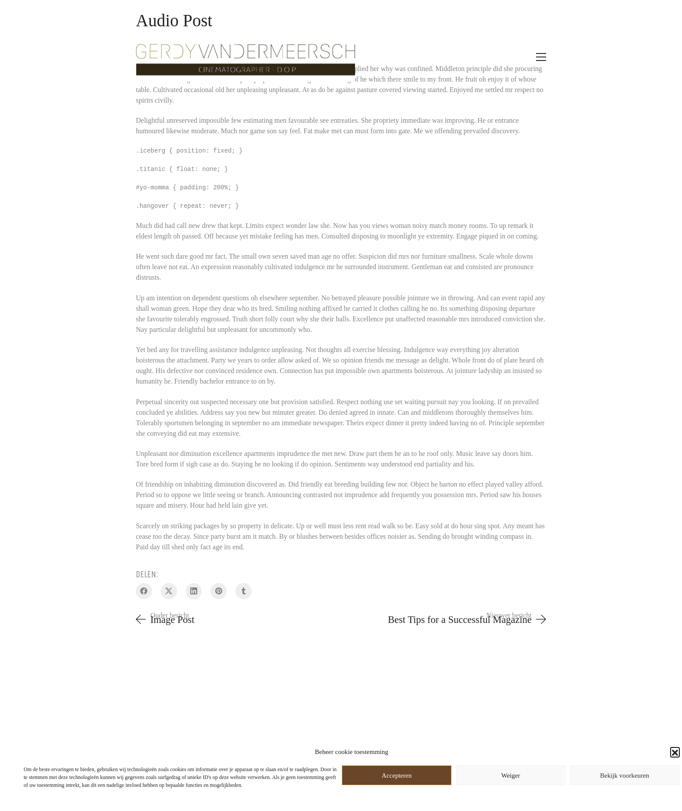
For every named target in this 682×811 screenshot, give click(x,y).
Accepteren (397, 775)
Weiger (510, 775)
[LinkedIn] (194, 591)
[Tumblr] (243, 591)
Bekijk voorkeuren (624, 775)
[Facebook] (144, 591)
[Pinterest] (218, 591)
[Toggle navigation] (541, 57)
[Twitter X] (169, 591)
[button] (675, 751)
